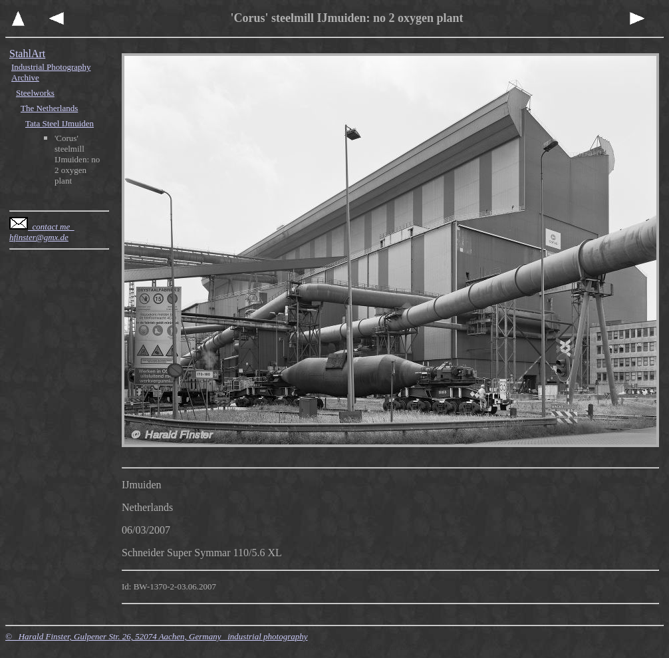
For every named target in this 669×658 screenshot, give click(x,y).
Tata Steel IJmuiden (59, 123)
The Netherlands (49, 108)
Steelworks (35, 93)
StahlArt (27, 53)
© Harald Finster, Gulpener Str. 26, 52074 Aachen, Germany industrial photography (156, 636)
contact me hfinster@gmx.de (41, 232)
